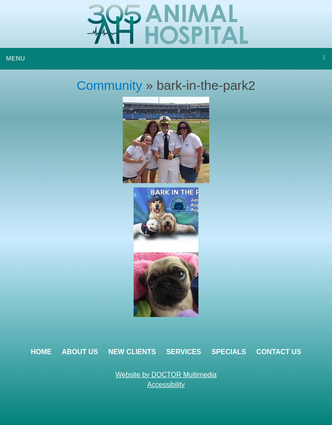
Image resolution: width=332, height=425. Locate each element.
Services (183, 351)
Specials (228, 351)
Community (109, 85)
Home (41, 351)
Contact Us (278, 351)
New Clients (132, 351)
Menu (15, 58)
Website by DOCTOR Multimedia (166, 374)
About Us (80, 351)
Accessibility (166, 384)
